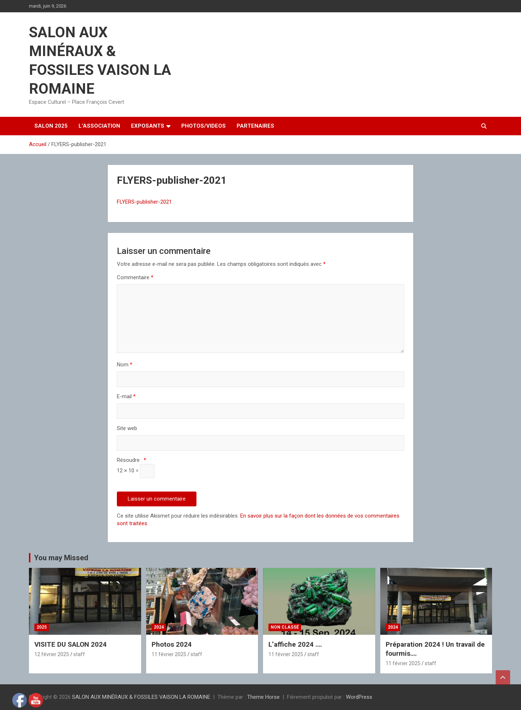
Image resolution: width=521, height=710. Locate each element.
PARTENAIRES (255, 126)
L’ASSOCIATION (99, 126)
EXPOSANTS (147, 126)
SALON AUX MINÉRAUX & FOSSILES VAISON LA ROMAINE (141, 697)
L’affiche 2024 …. (295, 644)
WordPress (359, 697)
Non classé (285, 627)
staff (79, 654)
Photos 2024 (172, 644)
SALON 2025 (51, 126)
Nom (124, 364)
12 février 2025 (51, 654)
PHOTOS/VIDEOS (203, 126)
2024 (159, 627)
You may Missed (61, 557)
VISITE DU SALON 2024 (70, 644)
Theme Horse (263, 697)
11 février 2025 (169, 654)
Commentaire (135, 277)
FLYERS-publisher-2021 (144, 202)
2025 (42, 627)
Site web (127, 428)
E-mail (126, 396)
